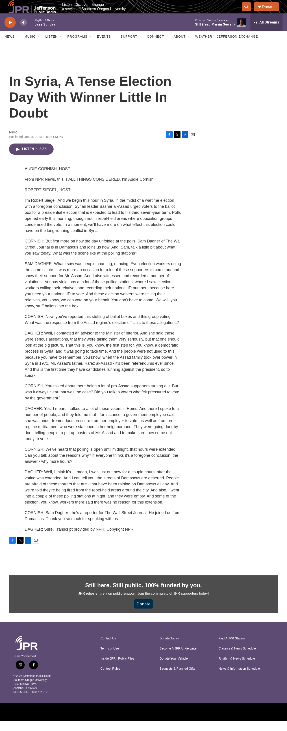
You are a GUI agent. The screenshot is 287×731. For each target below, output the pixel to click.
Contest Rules (110, 678)
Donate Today (169, 648)
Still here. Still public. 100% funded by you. (143, 595)
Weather (203, 46)
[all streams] (266, 32)
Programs (77, 46)
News (9, 46)
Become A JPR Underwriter (178, 658)
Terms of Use (109, 658)
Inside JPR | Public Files (117, 668)
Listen (51, 46)
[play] (10, 32)
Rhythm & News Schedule (237, 668)
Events (104, 46)
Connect (155, 46)
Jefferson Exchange (237, 46)
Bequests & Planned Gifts (177, 678)
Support (129, 46)
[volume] (23, 33)
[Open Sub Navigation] (18, 46)
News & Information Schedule (239, 678)
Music (30, 46)
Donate (271, 11)
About (180, 46)
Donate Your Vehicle (173, 668)
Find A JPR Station (232, 648)
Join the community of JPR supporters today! (173, 603)
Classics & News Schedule (237, 658)
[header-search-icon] (248, 11)
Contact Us (108, 648)
